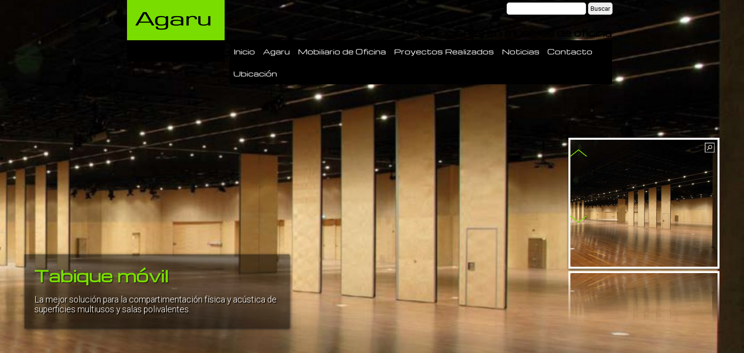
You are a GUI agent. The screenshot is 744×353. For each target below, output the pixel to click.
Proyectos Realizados (444, 51)
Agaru (276, 51)
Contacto (569, 51)
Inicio (244, 51)
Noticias (520, 51)
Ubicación (255, 73)
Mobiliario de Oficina (342, 51)
